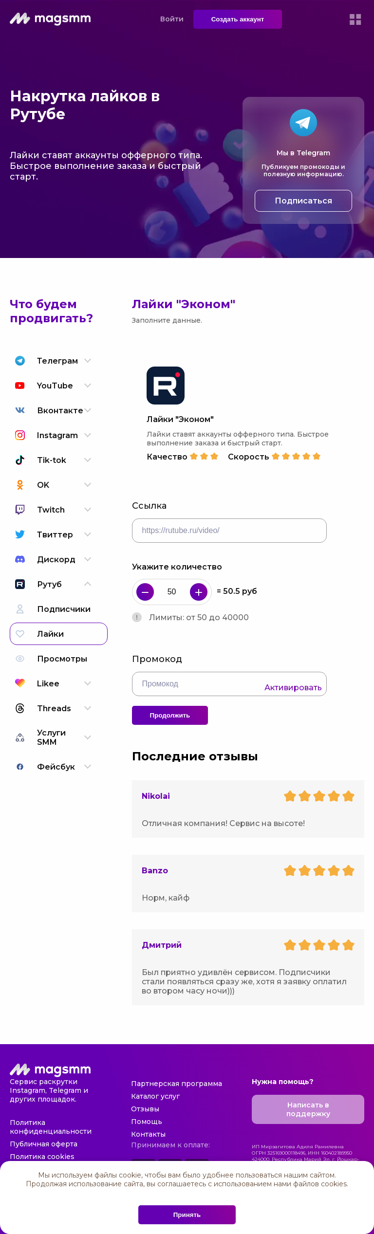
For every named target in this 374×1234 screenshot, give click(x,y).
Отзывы (145, 1109)
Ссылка (149, 505)
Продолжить (170, 715)
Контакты (148, 1134)
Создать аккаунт (237, 19)
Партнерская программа (176, 1083)
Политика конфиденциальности (51, 1127)
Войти (172, 19)
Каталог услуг (155, 1096)
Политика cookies (42, 1156)
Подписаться (303, 200)
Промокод (157, 659)
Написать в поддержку (308, 1109)
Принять (187, 1214)
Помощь (146, 1121)
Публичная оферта (43, 1144)
